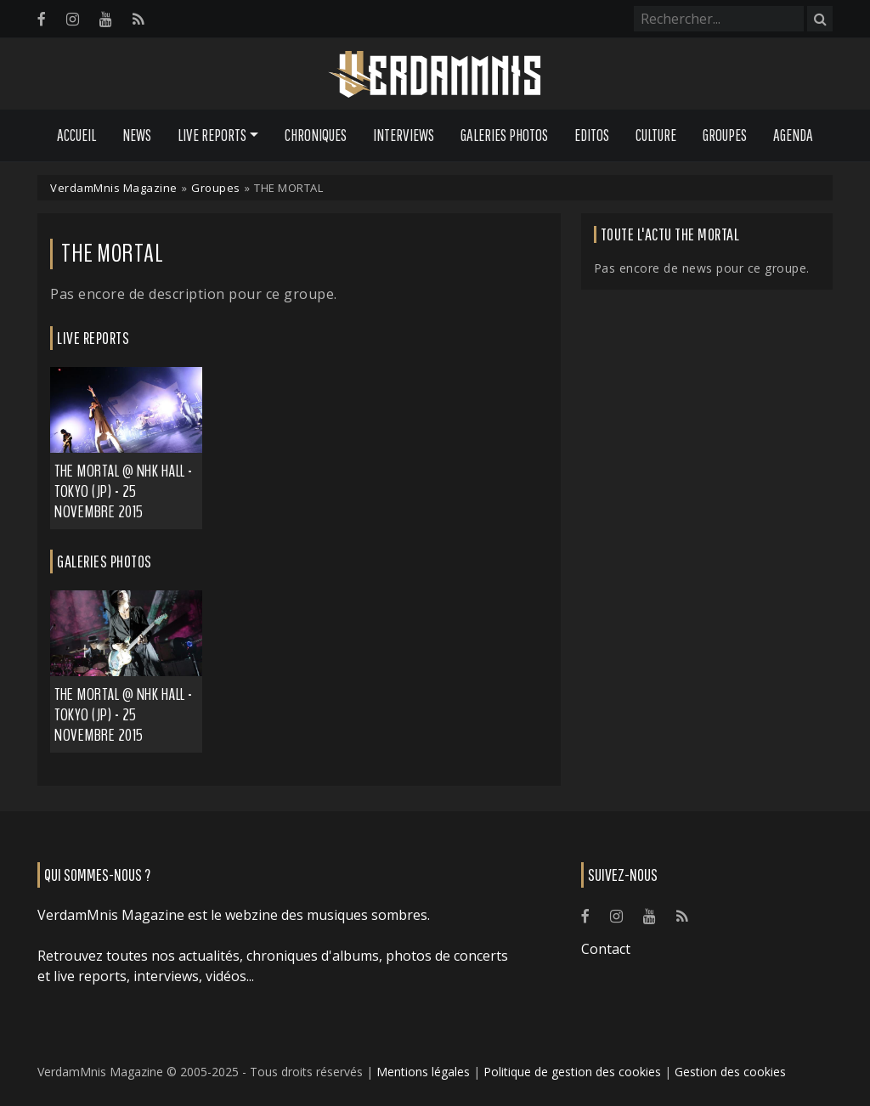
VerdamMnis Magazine (114, 187)
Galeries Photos (504, 135)
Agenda (793, 135)
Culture (656, 135)
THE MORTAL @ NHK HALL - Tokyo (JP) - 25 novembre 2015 (123, 491)
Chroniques (316, 135)
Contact (605, 949)
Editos (591, 135)
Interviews (403, 135)
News (136, 135)
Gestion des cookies (730, 1072)
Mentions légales (423, 1072)
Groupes (725, 135)
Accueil (76, 135)
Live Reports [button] (212, 135)
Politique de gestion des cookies (572, 1072)
